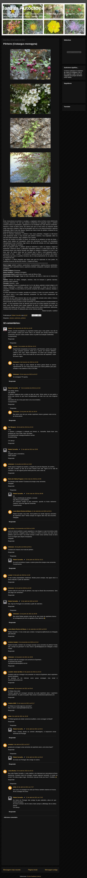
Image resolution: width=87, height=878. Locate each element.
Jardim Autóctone (23, 8)
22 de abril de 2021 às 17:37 (25, 787)
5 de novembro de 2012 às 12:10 (30, 388)
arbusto (11, 318)
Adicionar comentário (11, 817)
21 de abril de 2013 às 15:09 (29, 449)
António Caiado (13, 642)
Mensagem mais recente (12, 870)
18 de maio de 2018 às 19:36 (32, 479)
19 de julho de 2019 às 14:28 (21, 575)
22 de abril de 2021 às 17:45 (34, 797)
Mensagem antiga (51, 870)
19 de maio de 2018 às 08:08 (34, 493)
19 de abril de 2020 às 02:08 (29, 601)
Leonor (15, 346)
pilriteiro (23, 318)
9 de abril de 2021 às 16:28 (20, 716)
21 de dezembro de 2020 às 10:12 (28, 642)
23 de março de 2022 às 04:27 (28, 374)
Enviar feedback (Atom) (34, 876)
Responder (11, 339)
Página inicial (32, 870)
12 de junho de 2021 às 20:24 (28, 411)
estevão (10, 744)
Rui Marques (12, 427)
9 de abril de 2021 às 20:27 (22, 744)
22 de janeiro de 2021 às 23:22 (32, 672)
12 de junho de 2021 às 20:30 (28, 613)
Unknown (16, 362)
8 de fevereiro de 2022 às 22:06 (29, 362)
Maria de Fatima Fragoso (16, 479)
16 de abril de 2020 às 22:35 (23, 588)
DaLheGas (11, 528)
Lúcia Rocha (12, 770)
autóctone (17, 318)
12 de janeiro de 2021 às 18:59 (24, 657)
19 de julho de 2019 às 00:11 (23, 547)
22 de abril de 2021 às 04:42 (24, 770)
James (10, 328)
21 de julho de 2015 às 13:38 (23, 464)
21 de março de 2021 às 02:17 (25, 703)
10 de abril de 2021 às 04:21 (34, 729)
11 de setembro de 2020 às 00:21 (42, 511)
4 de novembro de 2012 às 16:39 (22, 328)
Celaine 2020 (12, 703)
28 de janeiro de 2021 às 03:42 (24, 688)
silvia (9, 716)
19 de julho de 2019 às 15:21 (34, 559)
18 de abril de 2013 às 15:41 (25, 427)
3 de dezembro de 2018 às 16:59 (24, 528)
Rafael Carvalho (16, 315)
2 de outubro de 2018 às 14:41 (27, 346)
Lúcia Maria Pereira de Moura (22, 511)
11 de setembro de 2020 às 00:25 (37, 629)
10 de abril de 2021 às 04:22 (34, 757)
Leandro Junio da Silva (15, 672)
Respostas (13, 343)
